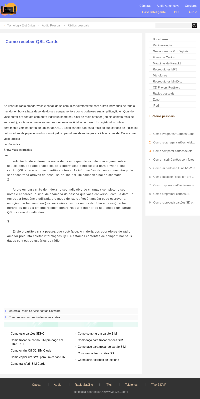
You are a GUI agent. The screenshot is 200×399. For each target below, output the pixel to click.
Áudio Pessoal (51, 25)
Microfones (160, 75)
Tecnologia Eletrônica (21, 25)
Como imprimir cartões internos (173, 185)
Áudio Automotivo (168, 5)
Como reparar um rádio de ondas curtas (34, 317)
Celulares (191, 5)
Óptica (36, 384)
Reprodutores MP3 (165, 69)
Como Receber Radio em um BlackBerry (174, 176)
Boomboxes (160, 39)
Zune (156, 99)
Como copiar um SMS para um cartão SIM (38, 357)
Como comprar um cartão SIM (97, 333)
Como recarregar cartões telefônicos (174, 142)
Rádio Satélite (84, 384)
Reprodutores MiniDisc (167, 81)
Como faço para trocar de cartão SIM (102, 346)
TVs (108, 384)
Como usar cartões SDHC (27, 333)
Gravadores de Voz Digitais (170, 51)
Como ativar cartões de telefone (98, 359)
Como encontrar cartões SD (96, 353)
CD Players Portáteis (166, 87)
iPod (156, 105)
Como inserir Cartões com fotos (173, 159)
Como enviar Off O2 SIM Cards (31, 350)
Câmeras (145, 5)
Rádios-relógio (162, 45)
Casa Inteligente (154, 12)
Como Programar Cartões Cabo (173, 133)
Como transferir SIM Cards (28, 363)
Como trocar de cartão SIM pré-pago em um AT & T (37, 342)
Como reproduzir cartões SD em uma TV (174, 202)
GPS (177, 12)
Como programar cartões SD (172, 193)
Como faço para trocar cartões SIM (100, 340)
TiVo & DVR (158, 384)
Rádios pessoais (78, 25)
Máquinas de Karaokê (167, 63)
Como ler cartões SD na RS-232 (174, 168)
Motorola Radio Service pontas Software (35, 310)
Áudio (193, 12)
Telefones (131, 384)
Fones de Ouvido (164, 57)
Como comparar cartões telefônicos (174, 151)
